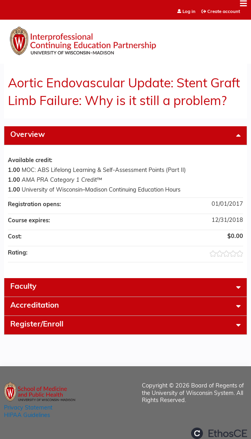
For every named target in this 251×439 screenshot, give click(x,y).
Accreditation (34, 306)
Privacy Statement (28, 408)
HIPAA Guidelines (27, 416)
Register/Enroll (36, 324)
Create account (223, 11)
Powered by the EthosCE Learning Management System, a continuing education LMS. (219, 433)
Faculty (23, 287)
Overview (27, 135)
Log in (188, 12)
